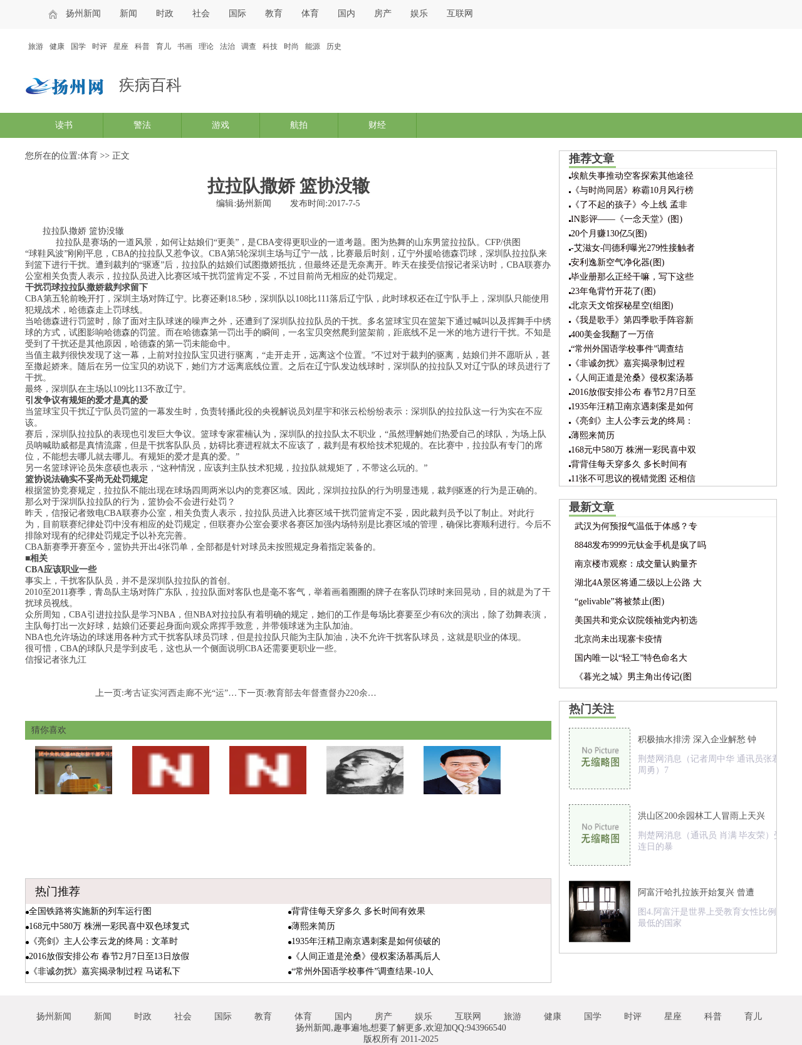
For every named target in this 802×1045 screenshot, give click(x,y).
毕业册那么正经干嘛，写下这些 (632, 276)
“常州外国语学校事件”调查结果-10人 (362, 971)
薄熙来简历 (313, 926)
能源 (312, 46)
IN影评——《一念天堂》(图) (626, 219)
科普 (142, 46)
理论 (206, 46)
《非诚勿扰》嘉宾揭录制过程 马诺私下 (104, 971)
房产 (383, 13)
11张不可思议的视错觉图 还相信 (633, 478)
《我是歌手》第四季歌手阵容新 (632, 320)
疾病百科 (150, 84)
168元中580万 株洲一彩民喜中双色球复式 (109, 926)
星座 (120, 46)
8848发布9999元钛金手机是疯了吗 (640, 545)
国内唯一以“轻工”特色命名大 (631, 658)
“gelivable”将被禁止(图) (619, 601)
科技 (270, 46)
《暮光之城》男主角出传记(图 (633, 676)
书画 (184, 46)
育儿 (163, 46)
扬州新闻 (83, 13)
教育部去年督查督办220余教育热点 (335, 693)
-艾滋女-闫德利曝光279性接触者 (633, 248)
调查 (248, 46)
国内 (346, 13)
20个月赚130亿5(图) (609, 233)
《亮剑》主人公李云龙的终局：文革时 (103, 941)
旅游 (35, 46)
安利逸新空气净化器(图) (617, 262)
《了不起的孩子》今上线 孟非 (629, 204)
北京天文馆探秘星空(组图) (622, 305)
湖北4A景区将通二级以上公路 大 (638, 582)
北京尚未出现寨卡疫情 (618, 639)
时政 (165, 13)
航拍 (299, 125)
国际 (237, 13)
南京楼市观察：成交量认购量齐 (636, 564)
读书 (64, 125)
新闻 (128, 13)
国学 (78, 46)
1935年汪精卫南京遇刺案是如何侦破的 (365, 941)
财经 (377, 125)
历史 (333, 46)
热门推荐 (57, 891)
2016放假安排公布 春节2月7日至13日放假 (109, 956)
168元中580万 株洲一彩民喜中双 (633, 449)
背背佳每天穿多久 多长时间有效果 (358, 911)
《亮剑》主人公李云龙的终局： (632, 421)
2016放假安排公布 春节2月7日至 (633, 392)
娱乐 (419, 13)
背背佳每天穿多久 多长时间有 (629, 464)
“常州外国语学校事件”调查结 (627, 349)
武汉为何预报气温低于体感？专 (636, 526)
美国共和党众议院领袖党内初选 (636, 620)
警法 (142, 125)
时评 (99, 46)
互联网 (460, 13)
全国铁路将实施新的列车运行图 (90, 911)
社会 (201, 13)
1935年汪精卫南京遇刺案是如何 (632, 406)
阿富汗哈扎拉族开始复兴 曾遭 (696, 892)
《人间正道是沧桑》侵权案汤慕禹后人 (365, 956)
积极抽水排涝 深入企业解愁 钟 (697, 739)
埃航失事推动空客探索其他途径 (632, 176)
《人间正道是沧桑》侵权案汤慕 (632, 377)
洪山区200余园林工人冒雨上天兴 (701, 816)
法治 (227, 46)
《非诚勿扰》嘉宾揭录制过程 (628, 363)
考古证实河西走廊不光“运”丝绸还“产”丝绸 (206, 693)
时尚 (291, 46)
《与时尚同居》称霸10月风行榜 (632, 190)
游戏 (220, 125)
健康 (57, 46)
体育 (310, 13)
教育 (274, 13)
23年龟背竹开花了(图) (613, 291)
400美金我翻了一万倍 (612, 334)
